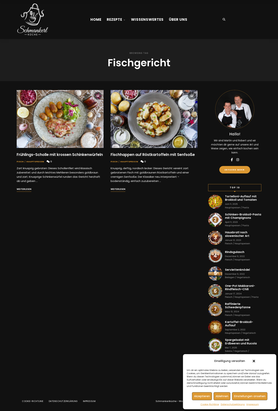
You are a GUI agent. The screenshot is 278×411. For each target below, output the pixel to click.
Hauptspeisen (35, 161)
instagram (237, 159)
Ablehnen (222, 396)
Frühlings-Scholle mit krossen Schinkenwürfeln (60, 154)
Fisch (20, 161)
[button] (254, 361)
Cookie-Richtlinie (210, 404)
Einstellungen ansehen (249, 396)
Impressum (252, 404)
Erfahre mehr (235, 169)
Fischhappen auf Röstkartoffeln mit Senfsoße (153, 154)
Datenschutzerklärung (233, 404)
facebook (231, 159)
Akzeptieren (202, 396)
